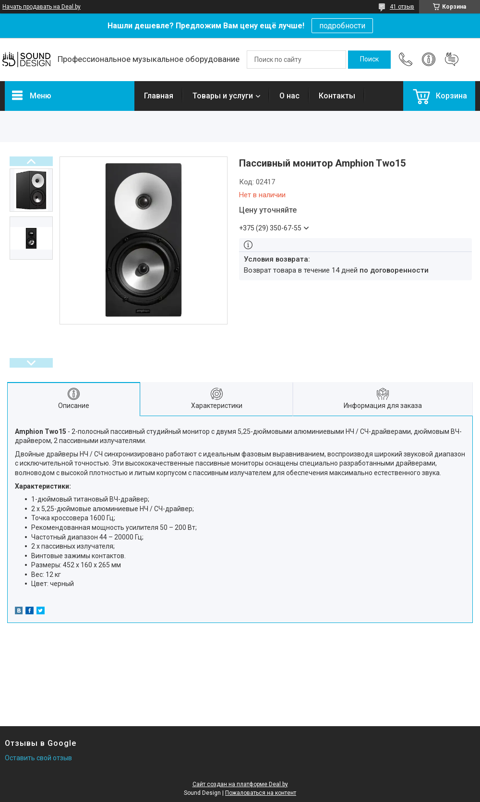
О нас (289, 95)
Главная (158, 95)
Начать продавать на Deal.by (41, 6)
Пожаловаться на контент (260, 793)
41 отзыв (402, 6)
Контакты (337, 95)
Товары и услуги (222, 95)
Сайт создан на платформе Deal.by (240, 784)
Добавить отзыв (451, 59)
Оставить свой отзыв (38, 758)
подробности (342, 25)
